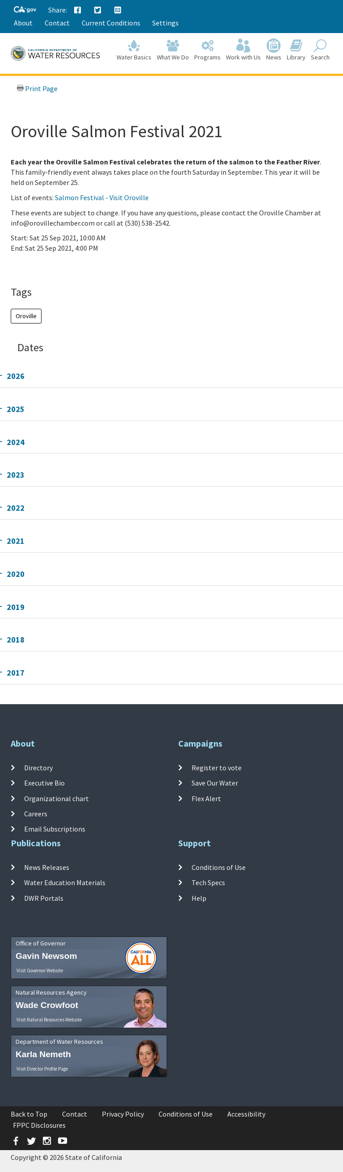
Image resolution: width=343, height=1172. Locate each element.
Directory (38, 767)
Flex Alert (206, 798)
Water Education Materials (64, 882)
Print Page (37, 88)
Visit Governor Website (40, 970)
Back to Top (29, 1113)
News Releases (46, 867)
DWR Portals (43, 898)
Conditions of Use (219, 867)
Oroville (26, 316)
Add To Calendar (45, 266)
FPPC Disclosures (39, 1125)
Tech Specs (208, 882)
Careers (35, 813)
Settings (165, 22)
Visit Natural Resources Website (49, 1020)
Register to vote (217, 767)
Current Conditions (111, 22)
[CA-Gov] (25, 10)
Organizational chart (56, 798)
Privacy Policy (123, 1113)
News (273, 49)
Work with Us (243, 49)
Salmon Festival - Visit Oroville (102, 197)
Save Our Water (215, 782)
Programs (207, 49)
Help (199, 898)
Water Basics (134, 49)
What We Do (173, 49)
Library (296, 49)
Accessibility (246, 1113)
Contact (57, 22)
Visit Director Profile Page (42, 1069)
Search (320, 49)
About (23, 22)
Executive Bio (44, 782)
